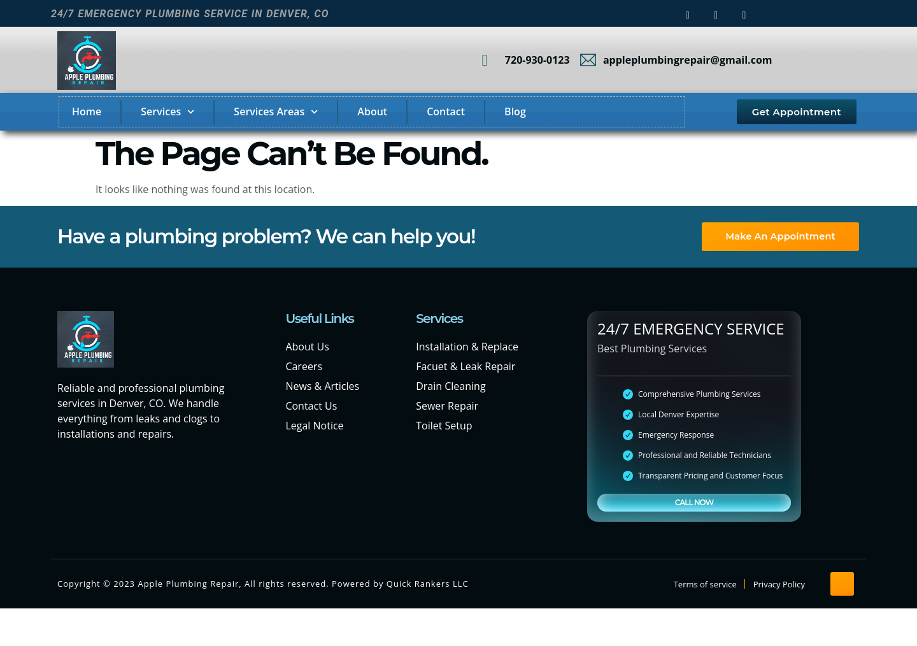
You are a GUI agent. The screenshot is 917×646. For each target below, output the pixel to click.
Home (86, 111)
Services (167, 112)
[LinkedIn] (743, 14)
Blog (515, 111)
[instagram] (715, 14)
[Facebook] (687, 14)
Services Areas (276, 112)
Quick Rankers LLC (428, 584)
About (372, 111)
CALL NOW (694, 502)
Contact (446, 111)
